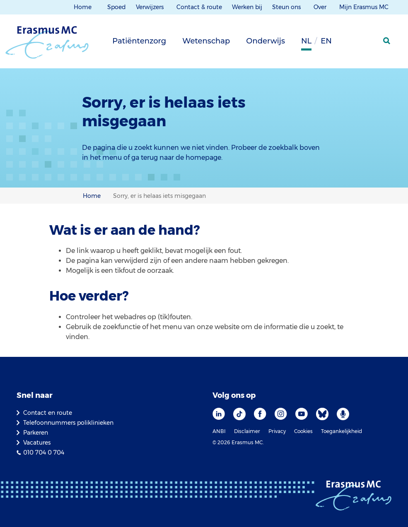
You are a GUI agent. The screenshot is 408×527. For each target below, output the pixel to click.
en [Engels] (326, 41)
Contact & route (199, 7)
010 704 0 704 (43, 452)
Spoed (116, 7)
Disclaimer (247, 431)
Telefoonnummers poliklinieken (68, 422)
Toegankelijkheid (341, 431)
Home (83, 7)
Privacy (277, 431)
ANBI (219, 431)
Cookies (303, 431)
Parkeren (35, 432)
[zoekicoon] (387, 41)
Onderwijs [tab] (265, 41)
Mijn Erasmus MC (364, 7)
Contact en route (47, 412)
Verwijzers (150, 7)
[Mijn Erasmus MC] (367, 43)
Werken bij (247, 7)
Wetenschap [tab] (206, 41)
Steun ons (287, 7)
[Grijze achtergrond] (346, 43)
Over (321, 7)
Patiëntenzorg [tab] (139, 41)
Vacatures (37, 442)
